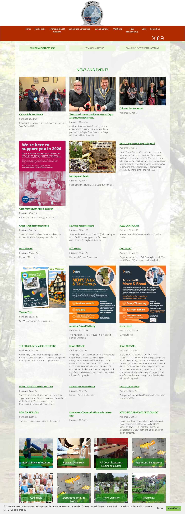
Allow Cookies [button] (173, 508)
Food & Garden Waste (129, 386)
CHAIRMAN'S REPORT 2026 (42, 48)
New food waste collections (81, 226)
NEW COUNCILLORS (29, 412)
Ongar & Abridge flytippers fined (34, 226)
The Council (40, 29)
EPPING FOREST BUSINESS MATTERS (36, 386)
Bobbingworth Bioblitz (79, 176)
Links (144, 29)
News (132, 30)
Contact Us (155, 29)
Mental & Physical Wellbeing (82, 326)
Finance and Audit (57, 30)
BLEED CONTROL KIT (129, 226)
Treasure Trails (25, 312)
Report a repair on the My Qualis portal (137, 143)
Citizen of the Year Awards (31, 114)
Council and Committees (80, 29)
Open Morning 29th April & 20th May (36, 209)
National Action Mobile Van (82, 386)
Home (28, 29)
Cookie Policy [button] (18, 509)
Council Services (102, 29)
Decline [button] (160, 508)
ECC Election (75, 248)
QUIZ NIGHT (125, 248)
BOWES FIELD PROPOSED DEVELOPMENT (138, 412)
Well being (117, 29)
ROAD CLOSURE (77, 346)
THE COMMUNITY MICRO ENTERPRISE (37, 346)
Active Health (125, 326)
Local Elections (26, 248)
